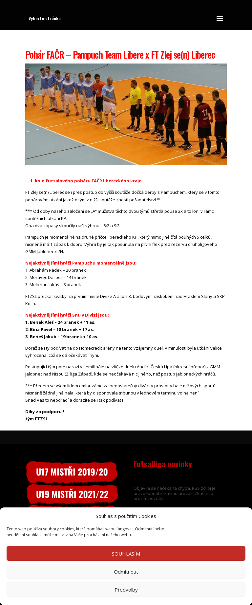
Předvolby (126, 589)
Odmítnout (126, 571)
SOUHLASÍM (126, 553)
